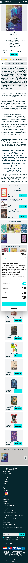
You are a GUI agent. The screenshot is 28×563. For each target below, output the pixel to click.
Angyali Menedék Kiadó (9, 519)
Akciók (4, 483)
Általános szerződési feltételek (11, 511)
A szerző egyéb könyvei (14, 222)
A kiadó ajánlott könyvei (14, 246)
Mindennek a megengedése (14, 303)
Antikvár (5, 479)
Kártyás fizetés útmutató (10, 507)
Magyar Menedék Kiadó (9, 517)
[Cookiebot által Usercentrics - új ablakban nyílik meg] (20, 254)
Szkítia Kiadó (6, 522)
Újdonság (5, 481)
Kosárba (14, 55)
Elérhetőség (6, 499)
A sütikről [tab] (23, 258)
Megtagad (14, 308)
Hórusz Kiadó (6, 521)
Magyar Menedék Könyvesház (5, 2)
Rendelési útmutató (8, 505)
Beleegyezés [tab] (5, 258)
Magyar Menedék (11, 543)
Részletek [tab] (14, 258)
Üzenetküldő (6, 503)
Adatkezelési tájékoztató (9, 512)
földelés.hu (14, 561)
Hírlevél (5, 501)
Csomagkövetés (7, 509)
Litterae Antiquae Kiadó (9, 524)
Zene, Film (5, 477)
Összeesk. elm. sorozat (9, 485)
